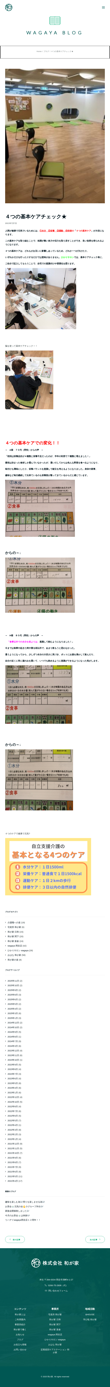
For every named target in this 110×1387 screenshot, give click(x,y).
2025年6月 (13, 999)
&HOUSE (89, 1314)
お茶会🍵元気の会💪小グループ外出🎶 (24, 1206)
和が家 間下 (13, 936)
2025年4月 (13, 1009)
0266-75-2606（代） (56, 1285)
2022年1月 (13, 1139)
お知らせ (20, 1334)
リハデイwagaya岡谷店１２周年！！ (23, 1220)
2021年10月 (13, 1153)
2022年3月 (13, 1130)
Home (39, 51)
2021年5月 (13, 1176)
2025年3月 (13, 1013)
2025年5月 (13, 1004)
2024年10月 (13, 1027)
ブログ (46, 51)
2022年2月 (13, 1134)
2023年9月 (13, 1064)
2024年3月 (13, 1046)
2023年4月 (13, 1088)
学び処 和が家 (90, 1319)
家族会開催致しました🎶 (17, 1211)
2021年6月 (13, 1171)
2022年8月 (13, 1106)
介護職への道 (14, 922)
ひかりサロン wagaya (18, 950)
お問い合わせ (20, 1349)
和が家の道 (13, 960)
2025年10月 (13, 985)
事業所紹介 (20, 1324)
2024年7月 (13, 1041)
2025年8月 (13, 994)
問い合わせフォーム (56, 1290)
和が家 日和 (13, 932)
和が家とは (20, 1314)
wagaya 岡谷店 (15, 945)
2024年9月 (13, 1032)
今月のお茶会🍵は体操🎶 (17, 1215)
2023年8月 (13, 1069)
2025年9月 (13, 990)
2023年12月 (13, 1050)
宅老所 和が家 (14, 927)
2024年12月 (13, 1022)
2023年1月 (13, 1092)
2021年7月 (13, 1167)
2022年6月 (13, 1116)
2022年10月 (13, 1102)
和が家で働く (20, 1329)
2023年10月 (13, 1060)
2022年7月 (13, 1111)
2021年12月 (13, 1143)
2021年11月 (13, 1148)
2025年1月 (13, 1018)
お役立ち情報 (20, 1344)
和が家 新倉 (13, 941)
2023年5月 (13, 1083)
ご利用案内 (20, 1319)
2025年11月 (13, 981)
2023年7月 (13, 1074)
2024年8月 (13, 1036)
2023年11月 (13, 1055)
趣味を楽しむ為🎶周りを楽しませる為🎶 (25, 1202)
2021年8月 (13, 1162)
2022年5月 (13, 1120)
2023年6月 (13, 1078)
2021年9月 (13, 1158)
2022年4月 (13, 1125)
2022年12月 (13, 1097)
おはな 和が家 (14, 955)
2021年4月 (13, 1181)
